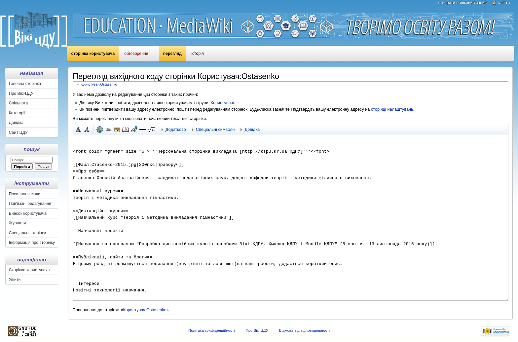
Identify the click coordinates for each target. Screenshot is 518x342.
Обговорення (136, 53)
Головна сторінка (25, 83)
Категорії (17, 113)
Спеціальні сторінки (27, 233)
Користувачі (222, 102)
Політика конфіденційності (211, 330)
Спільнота (18, 103)
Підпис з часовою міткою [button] (134, 129)
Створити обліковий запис (462, 2)
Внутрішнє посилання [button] (108, 129)
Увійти (504, 2)
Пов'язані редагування (30, 203)
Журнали (17, 223)
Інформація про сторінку (32, 242)
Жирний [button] (78, 129)
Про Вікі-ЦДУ (21, 93)
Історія (197, 53)
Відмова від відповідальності (304, 330)
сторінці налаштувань (392, 109)
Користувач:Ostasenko (99, 84)
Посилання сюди (25, 194)
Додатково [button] (176, 129)
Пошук (32, 149)
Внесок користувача (28, 213)
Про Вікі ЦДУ (256, 330)
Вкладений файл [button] (117, 129)
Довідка (16, 122)
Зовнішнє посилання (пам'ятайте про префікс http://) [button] (99, 129)
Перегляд (172, 53)
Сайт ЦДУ (18, 132)
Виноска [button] (125, 129)
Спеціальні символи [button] (215, 129)
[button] (142, 129)
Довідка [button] (252, 129)
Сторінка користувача (93, 53)
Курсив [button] (87, 129)
